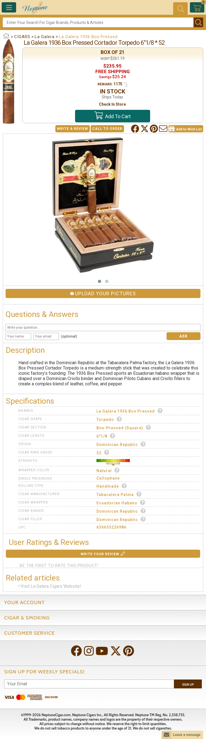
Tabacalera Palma (119, 494)
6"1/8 (105, 435)
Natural (108, 470)
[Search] (98, 22)
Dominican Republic (121, 444)
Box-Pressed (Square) (123, 427)
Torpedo (109, 419)
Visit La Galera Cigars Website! (51, 586)
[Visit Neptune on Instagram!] (89, 651)
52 (103, 452)
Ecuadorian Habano (120, 502)
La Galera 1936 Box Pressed (129, 410)
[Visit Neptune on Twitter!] (116, 651)
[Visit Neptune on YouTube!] (102, 651)
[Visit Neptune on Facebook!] (77, 651)
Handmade (111, 485)
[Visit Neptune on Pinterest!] (129, 651)
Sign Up (188, 684)
